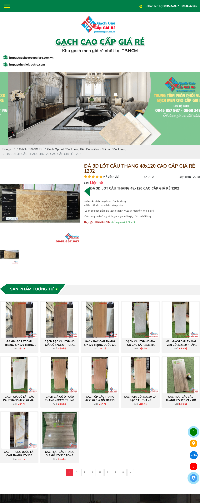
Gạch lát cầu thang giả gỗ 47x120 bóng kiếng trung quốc (59, 454)
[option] (40, 204)
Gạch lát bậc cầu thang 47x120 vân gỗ (181, 399)
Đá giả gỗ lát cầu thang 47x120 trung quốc (19, 344)
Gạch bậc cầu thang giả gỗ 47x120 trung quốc (60, 344)
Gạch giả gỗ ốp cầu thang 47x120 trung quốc (59, 399)
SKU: (147, 177)
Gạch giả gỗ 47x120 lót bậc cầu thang (140, 399)
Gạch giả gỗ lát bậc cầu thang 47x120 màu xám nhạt (19, 399)
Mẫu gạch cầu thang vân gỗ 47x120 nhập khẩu (181, 344)
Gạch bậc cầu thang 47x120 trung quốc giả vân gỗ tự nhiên (100, 344)
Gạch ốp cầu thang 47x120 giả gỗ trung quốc (100, 399)
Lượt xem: (184, 177)
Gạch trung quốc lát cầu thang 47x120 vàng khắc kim (19, 454)
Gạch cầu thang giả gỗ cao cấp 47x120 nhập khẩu (140, 344)
